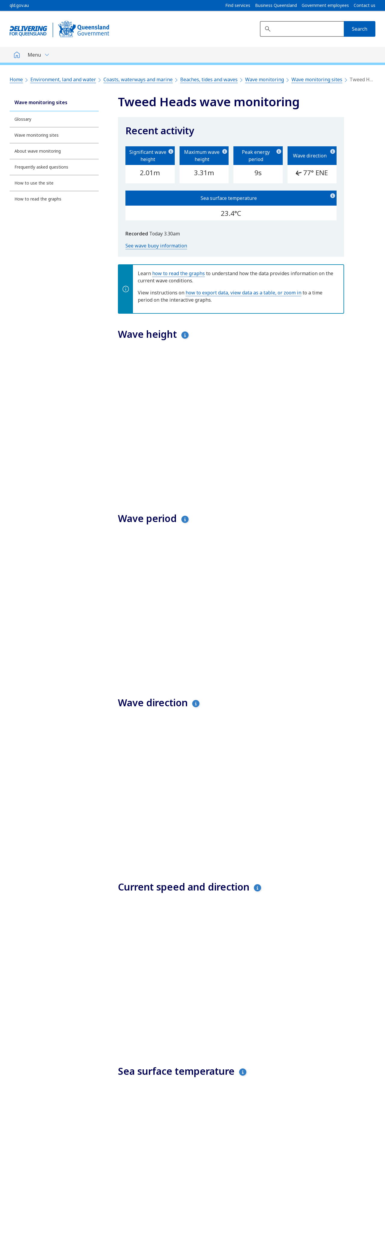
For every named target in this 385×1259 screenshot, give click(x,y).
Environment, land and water (63, 79)
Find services (237, 5)
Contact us (364, 5)
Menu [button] (34, 54)
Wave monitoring (264, 79)
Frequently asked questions (41, 167)
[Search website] (302, 29)
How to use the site (34, 183)
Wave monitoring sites (316, 79)
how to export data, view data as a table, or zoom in (243, 292)
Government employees (325, 5)
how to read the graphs (178, 273)
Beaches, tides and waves (209, 79)
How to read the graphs (37, 199)
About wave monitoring (37, 151)
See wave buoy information (156, 245)
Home (16, 79)
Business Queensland (276, 5)
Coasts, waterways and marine (138, 79)
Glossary (22, 119)
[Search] (359, 29)
